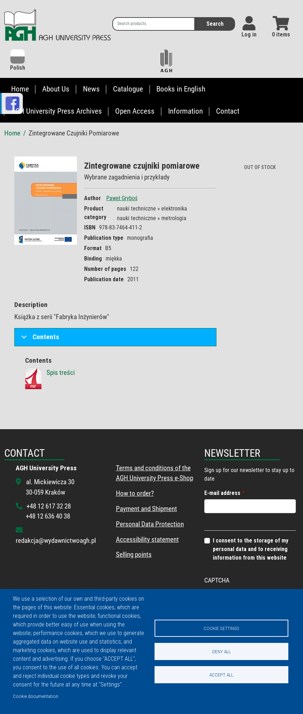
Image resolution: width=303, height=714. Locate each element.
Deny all (221, 651)
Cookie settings (221, 628)
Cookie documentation (35, 696)
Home (20, 89)
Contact (227, 111)
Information (185, 111)
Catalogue (128, 89)
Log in (248, 34)
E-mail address (222, 493)
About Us (55, 89)
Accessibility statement (147, 539)
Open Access (135, 111)
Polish (17, 60)
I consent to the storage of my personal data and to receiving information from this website (250, 549)
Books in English (180, 89)
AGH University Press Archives (56, 111)
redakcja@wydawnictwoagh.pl (56, 540)
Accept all (221, 675)
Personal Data (135, 524)
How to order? (135, 493)
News (91, 89)
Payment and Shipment (146, 509)
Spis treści (61, 372)
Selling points (134, 554)
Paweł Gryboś (121, 198)
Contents (39, 339)
